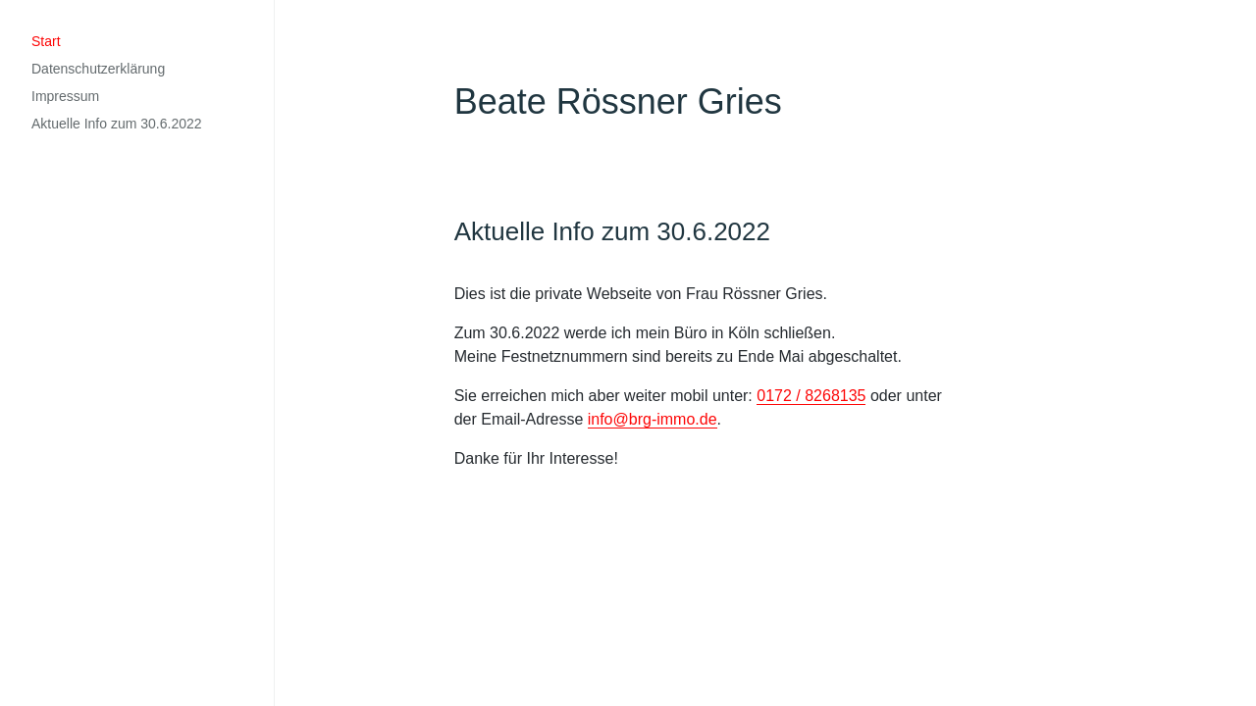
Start (46, 41)
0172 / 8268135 (811, 395)
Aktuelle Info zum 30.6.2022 (116, 123)
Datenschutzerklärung (98, 68)
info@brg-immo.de (652, 419)
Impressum (65, 96)
